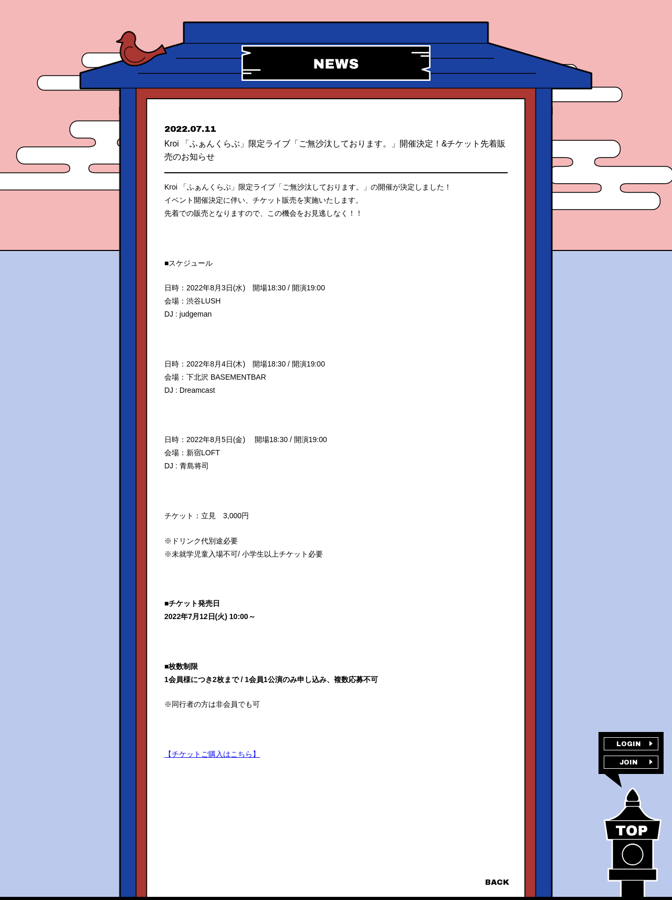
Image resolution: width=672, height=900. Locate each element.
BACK (496, 882)
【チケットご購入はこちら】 (212, 766)
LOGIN (629, 745)
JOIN (628, 767)
